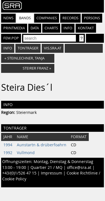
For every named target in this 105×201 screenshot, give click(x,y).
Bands (25, 18)
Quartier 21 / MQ (46, 167)
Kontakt (86, 28)
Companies (46, 18)
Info (68, 28)
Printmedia (14, 28)
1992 (7, 152)
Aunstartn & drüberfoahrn (41, 144)
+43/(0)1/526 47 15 (19, 173)
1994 (7, 144)
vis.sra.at (52, 48)
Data (35, 28)
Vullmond (26, 152)
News (8, 18)
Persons (92, 18)
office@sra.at (79, 167)
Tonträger (28, 48)
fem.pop (11, 38)
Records (70, 18)
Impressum (51, 173)
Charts (51, 28)
